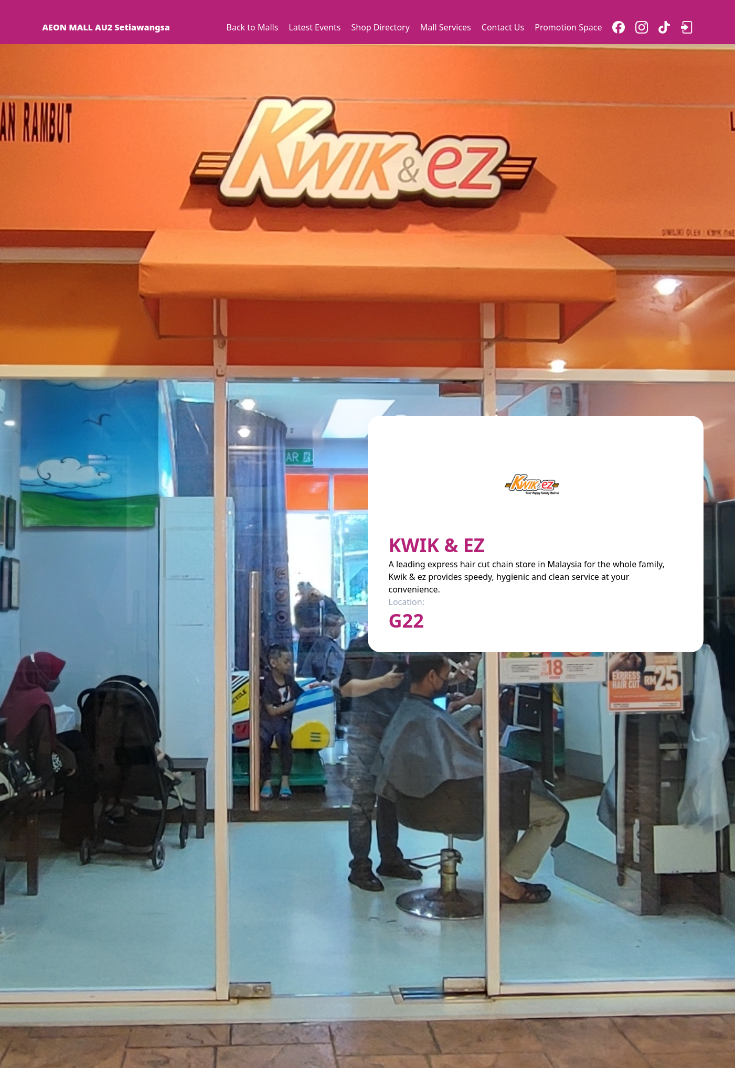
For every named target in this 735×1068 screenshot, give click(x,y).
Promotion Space (568, 27)
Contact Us (503, 27)
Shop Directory (380, 27)
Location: (406, 602)
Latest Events (314, 27)
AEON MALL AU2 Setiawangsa (106, 27)
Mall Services (445, 27)
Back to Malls (253, 27)
